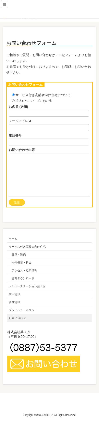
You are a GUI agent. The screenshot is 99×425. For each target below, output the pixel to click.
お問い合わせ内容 (49, 172)
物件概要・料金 (22, 262)
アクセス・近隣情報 (24, 270)
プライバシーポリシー (23, 310)
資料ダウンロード (23, 278)
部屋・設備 (19, 254)
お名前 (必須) (49, 111)
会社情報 (14, 302)
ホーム (13, 238)
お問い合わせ (17, 318)
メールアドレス (49, 125)
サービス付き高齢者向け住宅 (27, 246)
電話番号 (49, 139)
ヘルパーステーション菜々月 (27, 286)
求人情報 (14, 294)
